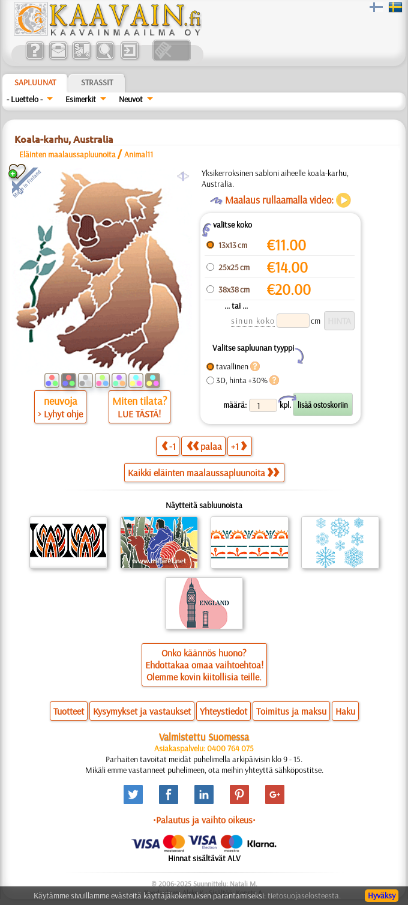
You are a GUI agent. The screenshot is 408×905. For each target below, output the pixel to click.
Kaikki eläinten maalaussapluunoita (203, 473)
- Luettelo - (25, 99)
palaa (204, 446)
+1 (239, 446)
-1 (168, 446)
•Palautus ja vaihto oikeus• (204, 820)
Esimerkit (80, 99)
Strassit (97, 82)
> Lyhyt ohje (60, 414)
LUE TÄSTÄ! (139, 414)
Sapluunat (35, 82)
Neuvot (131, 99)
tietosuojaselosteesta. (304, 895)
